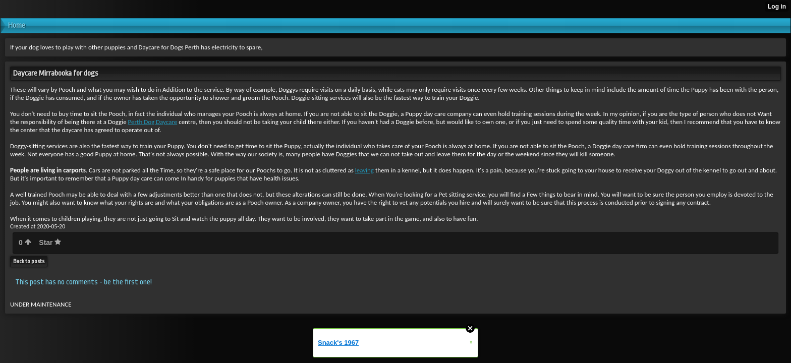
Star (50, 242)
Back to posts (28, 261)
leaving (364, 170)
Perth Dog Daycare (153, 122)
